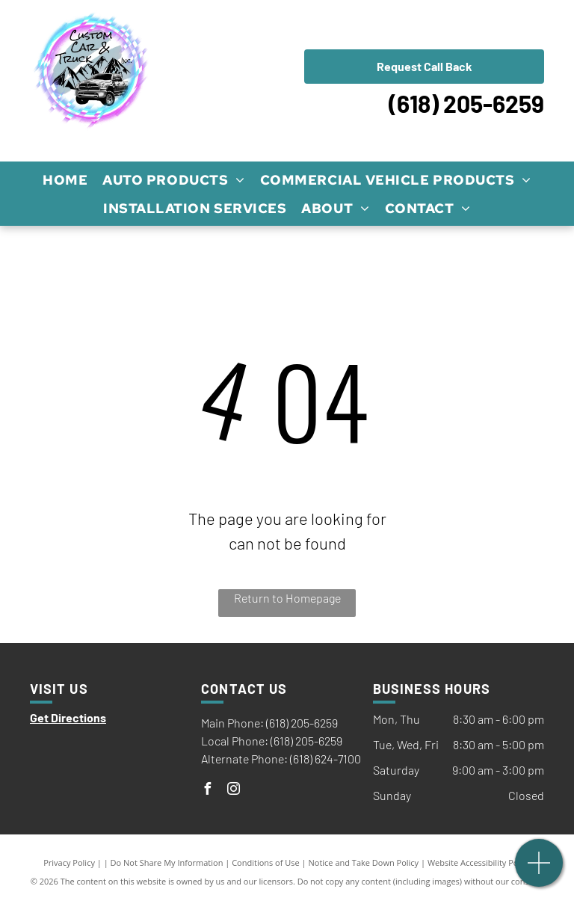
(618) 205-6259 (466, 103)
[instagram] (233, 790)
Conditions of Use (266, 862)
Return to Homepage (287, 598)
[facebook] (207, 790)
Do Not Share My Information (167, 862)
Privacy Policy (69, 862)
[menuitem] (65, 179)
